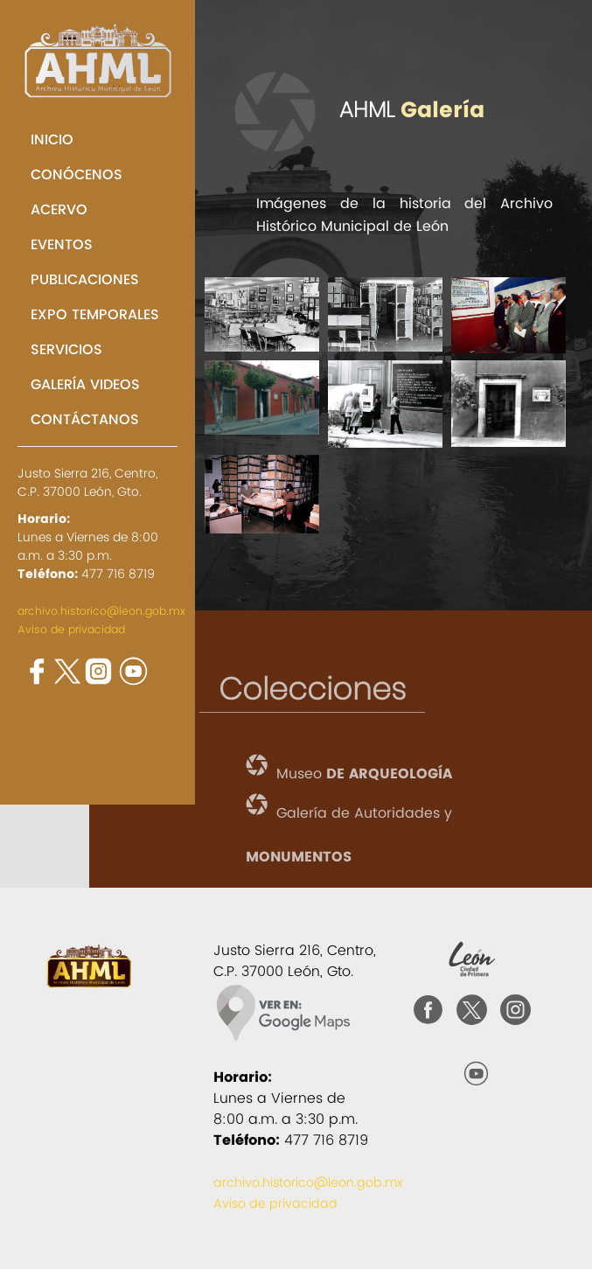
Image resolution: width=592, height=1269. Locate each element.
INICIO (52, 139)
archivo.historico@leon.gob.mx (101, 610)
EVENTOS (62, 244)
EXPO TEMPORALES (95, 314)
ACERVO (59, 209)
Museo (364, 774)
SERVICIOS (66, 349)
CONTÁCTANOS (85, 419)
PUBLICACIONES (85, 279)
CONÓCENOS (76, 174)
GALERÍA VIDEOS (85, 384)
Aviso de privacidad (71, 629)
